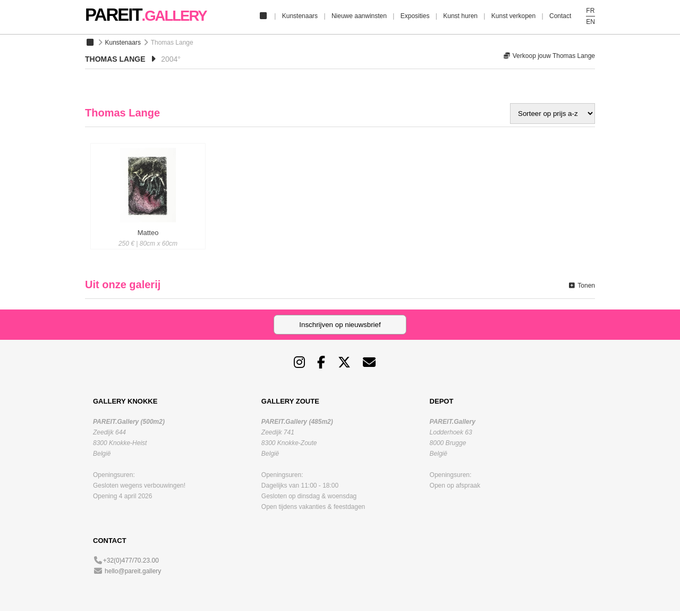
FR (590, 10)
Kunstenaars (300, 16)
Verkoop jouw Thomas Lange (549, 56)
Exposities (415, 16)
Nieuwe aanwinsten (359, 16)
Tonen (581, 285)
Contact (560, 16)
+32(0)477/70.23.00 (131, 560)
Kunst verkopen (513, 16)
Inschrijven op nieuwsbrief (339, 325)
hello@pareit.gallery (133, 571)
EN (590, 22)
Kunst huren (460, 16)
